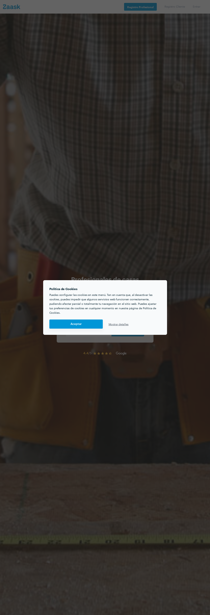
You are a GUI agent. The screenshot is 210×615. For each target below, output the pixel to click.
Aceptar (76, 324)
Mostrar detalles (119, 324)
